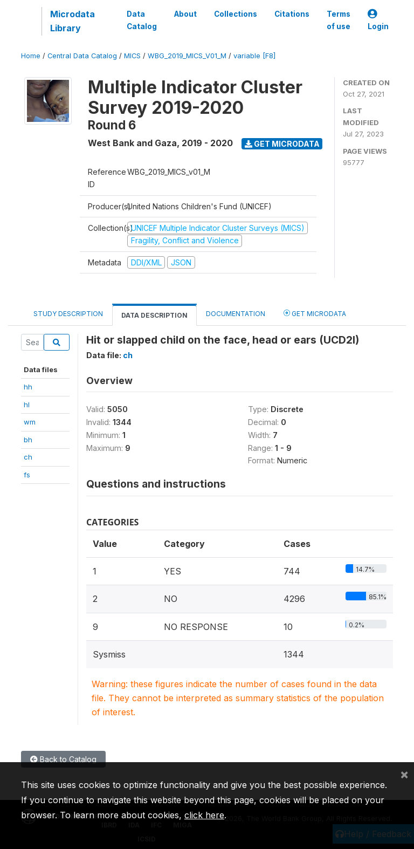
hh (28, 386)
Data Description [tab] (154, 315)
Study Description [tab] (68, 314)
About (185, 14)
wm (30, 421)
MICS (132, 56)
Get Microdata (282, 143)
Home (30, 56)
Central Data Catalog (82, 56)
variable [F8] (254, 56)
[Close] (404, 774)
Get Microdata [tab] (315, 313)
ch (28, 457)
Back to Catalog (63, 759)
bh (28, 439)
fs (27, 474)
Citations (291, 14)
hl (27, 404)
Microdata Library (72, 21)
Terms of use (338, 20)
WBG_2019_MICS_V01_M (187, 56)
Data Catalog (142, 20)
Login (378, 20)
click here (204, 815)
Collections (235, 14)
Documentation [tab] (235, 314)
